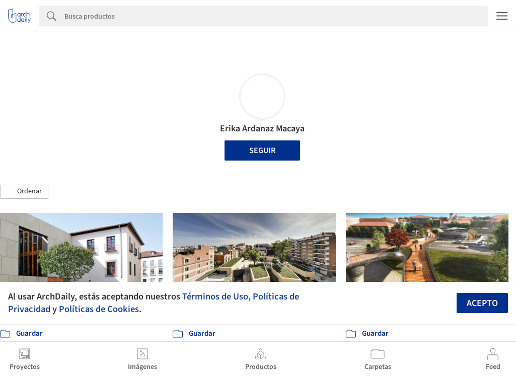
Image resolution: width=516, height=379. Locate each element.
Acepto (482, 303)
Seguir (262, 150)
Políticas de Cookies (99, 309)
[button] (24, 192)
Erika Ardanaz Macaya (262, 128)
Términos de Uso (215, 296)
